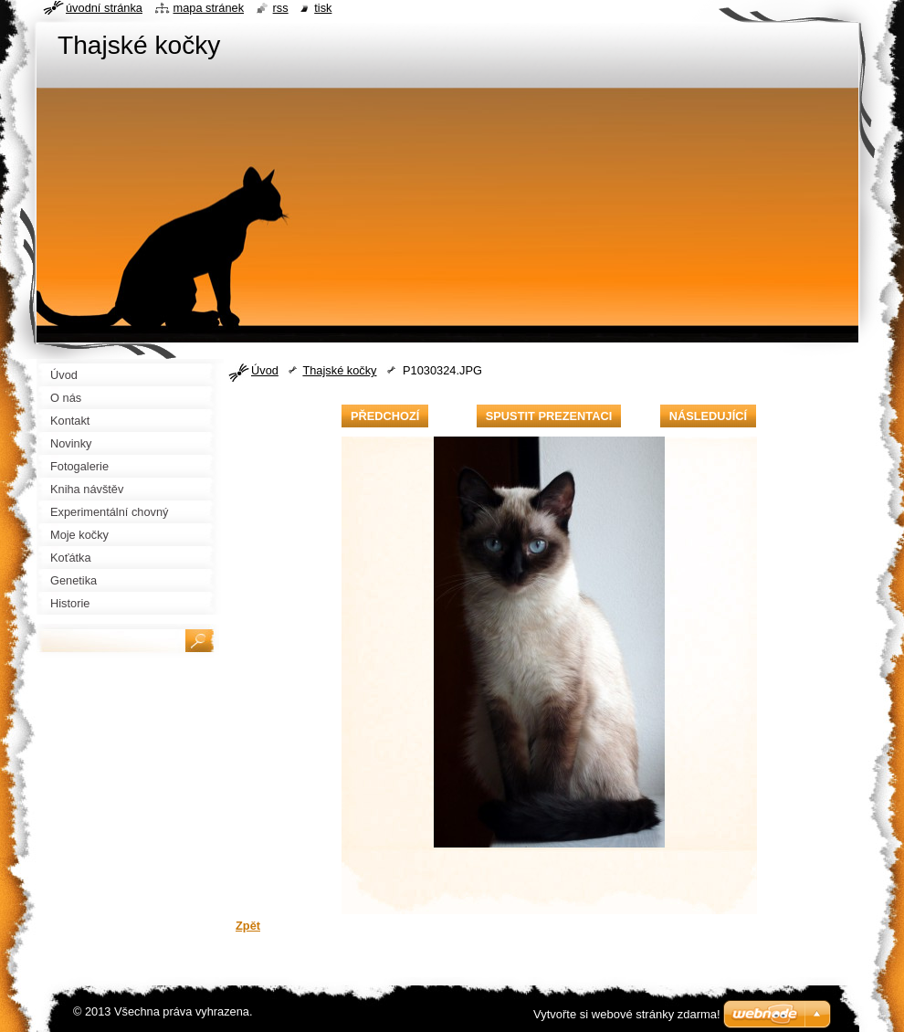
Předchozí (385, 416)
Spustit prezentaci (549, 416)
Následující (708, 416)
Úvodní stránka (104, 8)
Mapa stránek (209, 8)
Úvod (265, 370)
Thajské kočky (339, 370)
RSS (281, 8)
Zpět (248, 925)
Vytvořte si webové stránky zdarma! (626, 1014)
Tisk (322, 8)
